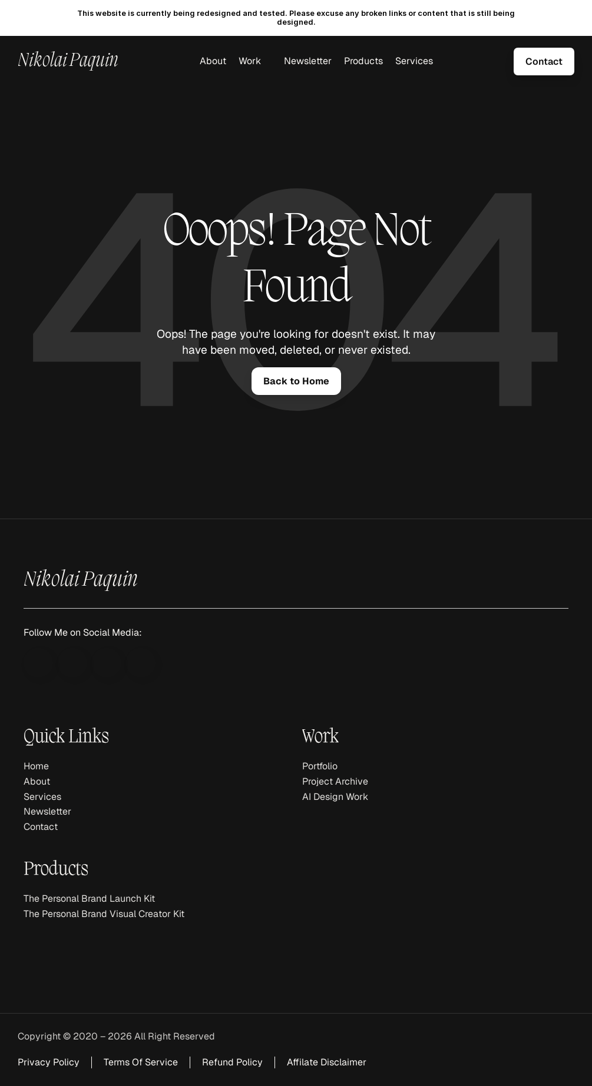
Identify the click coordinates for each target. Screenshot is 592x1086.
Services (414, 61)
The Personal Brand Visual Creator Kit (104, 914)
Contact (41, 827)
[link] (544, 61)
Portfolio (320, 766)
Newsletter (308, 61)
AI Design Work (335, 797)
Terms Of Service (141, 1062)
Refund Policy (232, 1062)
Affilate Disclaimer (326, 1062)
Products (363, 61)
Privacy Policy (49, 1062)
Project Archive (335, 781)
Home (36, 766)
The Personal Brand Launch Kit (89, 898)
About (213, 61)
